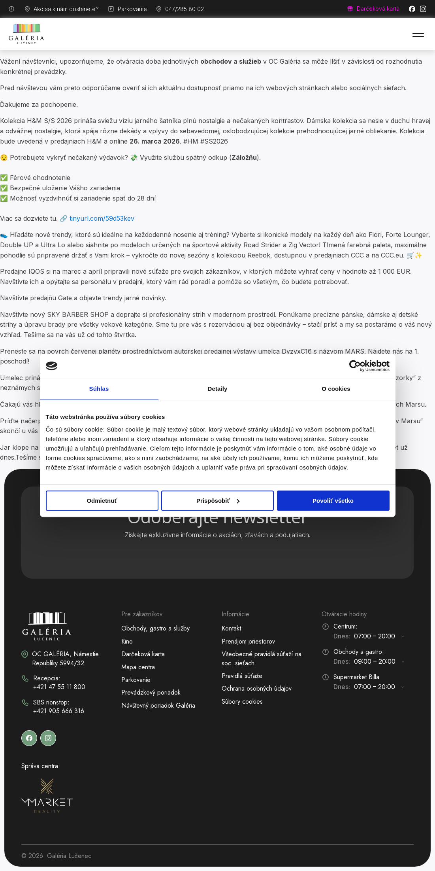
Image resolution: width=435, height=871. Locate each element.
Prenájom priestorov (248, 641)
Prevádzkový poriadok (151, 692)
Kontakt (231, 628)
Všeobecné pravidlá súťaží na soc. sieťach (261, 658)
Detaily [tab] (218, 388)
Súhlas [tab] (99, 388)
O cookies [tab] (336, 388)
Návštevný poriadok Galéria (158, 705)
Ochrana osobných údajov (257, 688)
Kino (127, 641)
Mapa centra (138, 667)
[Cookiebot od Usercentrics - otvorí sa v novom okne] (355, 366)
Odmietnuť (102, 500)
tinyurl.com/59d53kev (102, 218)
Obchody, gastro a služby (155, 628)
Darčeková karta (143, 654)
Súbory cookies (242, 701)
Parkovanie (136, 679)
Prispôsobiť (217, 500)
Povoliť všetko (333, 500)
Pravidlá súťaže (242, 675)
